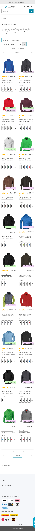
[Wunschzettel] (28, 6)
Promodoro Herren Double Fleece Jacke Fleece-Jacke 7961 (25, 353)
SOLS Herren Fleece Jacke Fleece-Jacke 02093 (25, 81)
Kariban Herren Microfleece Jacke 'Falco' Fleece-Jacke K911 (7, 81)
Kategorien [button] (5, 465)
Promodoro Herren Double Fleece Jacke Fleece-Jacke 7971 (25, 198)
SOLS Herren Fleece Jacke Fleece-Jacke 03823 (25, 392)
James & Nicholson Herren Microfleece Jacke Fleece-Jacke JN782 (7, 198)
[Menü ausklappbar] (2, 5)
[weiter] (32, 52)
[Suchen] (15, 11)
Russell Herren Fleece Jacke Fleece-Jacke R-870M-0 (26, 120)
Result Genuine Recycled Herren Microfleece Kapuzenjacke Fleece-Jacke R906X (8, 392)
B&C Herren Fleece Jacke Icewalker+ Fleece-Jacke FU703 (25, 314)
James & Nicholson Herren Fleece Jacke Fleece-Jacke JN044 (7, 353)
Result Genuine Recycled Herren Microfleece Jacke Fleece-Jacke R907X (7, 237)
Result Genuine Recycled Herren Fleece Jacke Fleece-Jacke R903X (7, 275)
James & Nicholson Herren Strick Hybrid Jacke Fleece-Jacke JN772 (7, 314)
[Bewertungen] (4, 77)
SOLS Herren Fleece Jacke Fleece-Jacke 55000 (7, 120)
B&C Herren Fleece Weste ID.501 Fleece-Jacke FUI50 (25, 276)
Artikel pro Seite (9, 44)
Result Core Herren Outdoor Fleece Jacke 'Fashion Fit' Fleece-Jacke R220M (25, 159)
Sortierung (15, 40)
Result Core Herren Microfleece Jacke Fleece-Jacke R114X (7, 159)
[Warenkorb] (32, 6)
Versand (24, 524)
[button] (24, 6)
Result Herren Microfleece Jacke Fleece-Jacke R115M (25, 431)
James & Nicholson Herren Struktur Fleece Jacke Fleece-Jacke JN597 (8, 431)
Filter (5, 40)
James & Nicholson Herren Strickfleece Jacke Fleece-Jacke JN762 (25, 237)
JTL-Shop (20, 528)
